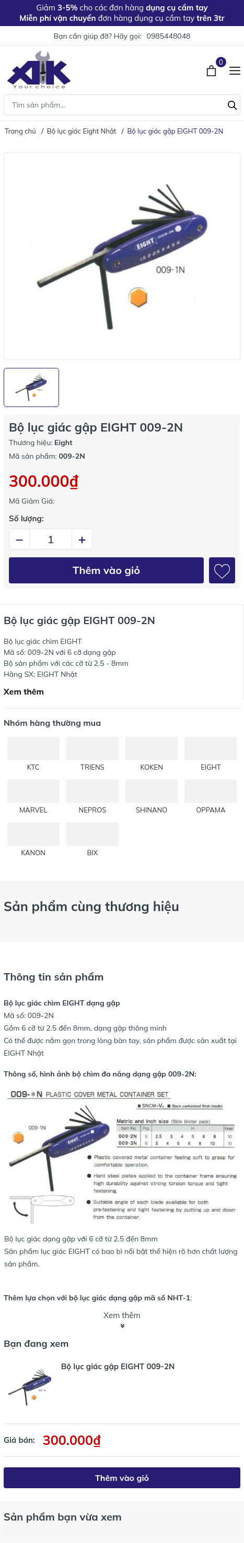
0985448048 (168, 36)
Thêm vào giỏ (106, 570)
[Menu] (234, 69)
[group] (122, 256)
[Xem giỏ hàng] (212, 69)
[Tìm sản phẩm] (122, 104)
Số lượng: (26, 518)
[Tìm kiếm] (232, 104)
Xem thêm (24, 691)
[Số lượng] (51, 539)
